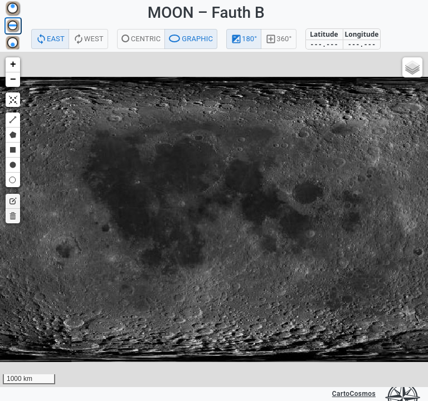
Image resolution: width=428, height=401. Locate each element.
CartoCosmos (354, 394)
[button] (13, 64)
